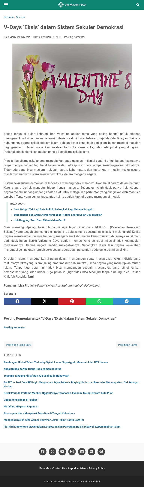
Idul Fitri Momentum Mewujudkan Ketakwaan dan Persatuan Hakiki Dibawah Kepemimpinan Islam (62, 426)
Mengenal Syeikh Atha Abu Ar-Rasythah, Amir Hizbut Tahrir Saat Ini (44, 419)
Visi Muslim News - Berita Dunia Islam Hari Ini (77, 481)
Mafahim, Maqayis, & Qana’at (21, 406)
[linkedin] (82, 451)
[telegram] (126, 301)
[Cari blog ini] (138, 5)
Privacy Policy (97, 468)
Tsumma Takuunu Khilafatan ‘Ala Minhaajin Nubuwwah (36, 375)
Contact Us (58, 468)
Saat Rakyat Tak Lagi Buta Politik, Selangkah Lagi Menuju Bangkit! (53, 209)
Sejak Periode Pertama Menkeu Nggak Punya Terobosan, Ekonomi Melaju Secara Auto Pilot (58, 393)
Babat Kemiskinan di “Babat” (21, 399)
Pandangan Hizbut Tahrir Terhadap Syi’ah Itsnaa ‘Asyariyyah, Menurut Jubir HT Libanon (56, 362)
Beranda (44, 468)
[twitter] (44, 301)
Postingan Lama (127, 344)
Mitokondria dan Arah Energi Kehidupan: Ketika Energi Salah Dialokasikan (58, 214)
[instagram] (72, 451)
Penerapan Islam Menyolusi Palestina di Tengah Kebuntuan (39, 413)
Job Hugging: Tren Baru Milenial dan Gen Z (39, 220)
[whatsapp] (99, 301)
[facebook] (17, 301)
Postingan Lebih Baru (18, 344)
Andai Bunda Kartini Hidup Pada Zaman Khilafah (33, 368)
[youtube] (62, 451)
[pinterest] (72, 301)
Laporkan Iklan (77, 468)
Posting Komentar (74, 36)
